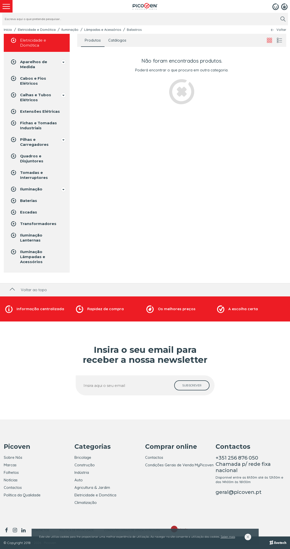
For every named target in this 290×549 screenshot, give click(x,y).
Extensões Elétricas (35, 111)
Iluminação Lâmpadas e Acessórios (27, 256)
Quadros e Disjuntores (26, 158)
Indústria (81, 472)
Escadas (23, 212)
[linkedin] (23, 530)
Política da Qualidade (22, 495)
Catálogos (117, 40)
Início (8, 30)
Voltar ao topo (28, 289)
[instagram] (15, 530)
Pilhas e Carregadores (29, 142)
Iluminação (69, 30)
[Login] (275, 6)
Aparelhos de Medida (28, 64)
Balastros (134, 30)
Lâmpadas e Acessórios (102, 30)
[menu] (6, 6)
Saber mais (228, 536)
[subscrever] (192, 385)
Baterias (23, 201)
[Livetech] (277, 542)
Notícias (11, 480)
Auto (78, 480)
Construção (84, 465)
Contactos (13, 487)
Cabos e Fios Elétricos (28, 80)
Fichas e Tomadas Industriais (33, 125)
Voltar (281, 29)
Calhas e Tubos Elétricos (30, 97)
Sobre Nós (13, 457)
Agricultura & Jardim (92, 487)
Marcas (10, 465)
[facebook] (7, 530)
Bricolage (82, 457)
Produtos (93, 40)
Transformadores (33, 224)
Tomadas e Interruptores (29, 175)
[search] (282, 19)
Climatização (85, 502)
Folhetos (11, 472)
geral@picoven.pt (238, 492)
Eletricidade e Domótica (37, 30)
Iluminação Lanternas (26, 237)
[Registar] (284, 6)
